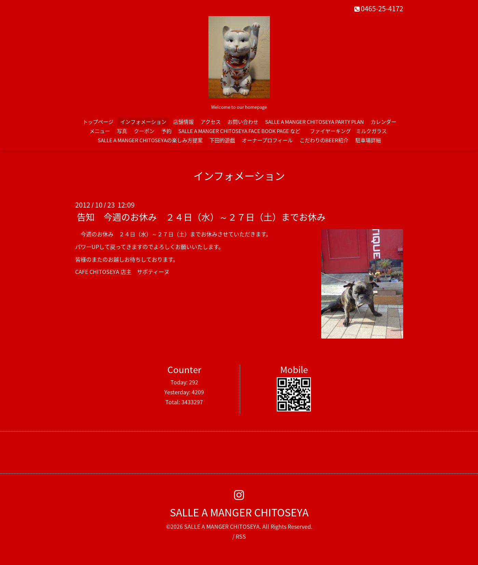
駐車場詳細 (368, 140)
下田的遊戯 (222, 140)
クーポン (144, 131)
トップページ (98, 122)
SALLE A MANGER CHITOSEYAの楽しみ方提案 (150, 140)
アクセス (211, 122)
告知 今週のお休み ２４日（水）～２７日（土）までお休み (201, 216)
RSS (241, 536)
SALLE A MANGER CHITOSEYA (239, 512)
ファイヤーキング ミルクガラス (351, 131)
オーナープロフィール (267, 140)
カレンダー (383, 122)
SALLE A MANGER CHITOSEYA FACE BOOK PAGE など (239, 131)
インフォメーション (143, 122)
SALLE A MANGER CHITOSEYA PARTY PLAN (314, 122)
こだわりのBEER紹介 (324, 140)
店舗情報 (183, 122)
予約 (166, 131)
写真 (122, 131)
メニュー (100, 131)
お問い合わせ (243, 122)
